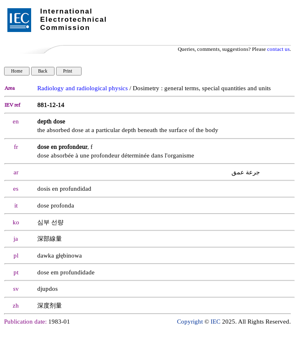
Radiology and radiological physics (82, 88)
